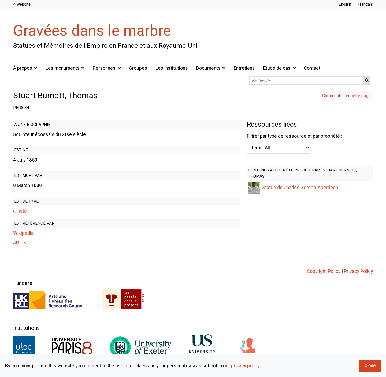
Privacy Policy (358, 271)
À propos (22, 68)
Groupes (138, 68)
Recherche (366, 80)
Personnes (104, 68)
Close (370, 365)
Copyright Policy (323, 271)
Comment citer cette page (346, 95)
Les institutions (171, 68)
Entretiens (244, 68)
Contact (312, 68)
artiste (20, 211)
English (345, 4)
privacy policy (245, 365)
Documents (208, 68)
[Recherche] (306, 80)
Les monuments (63, 68)
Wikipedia (23, 233)
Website (23, 4)
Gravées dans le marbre (92, 30)
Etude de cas (277, 68)
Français (365, 4)
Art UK (19, 242)
